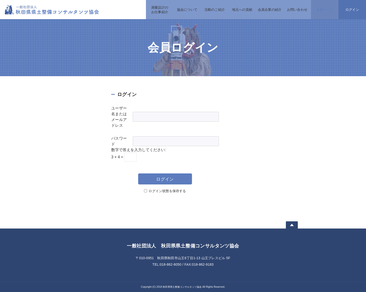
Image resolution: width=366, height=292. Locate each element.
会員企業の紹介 (270, 9)
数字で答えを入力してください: (138, 150)
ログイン (352, 9)
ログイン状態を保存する (167, 191)
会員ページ (324, 9)
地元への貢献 (242, 9)
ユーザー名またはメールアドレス (119, 116)
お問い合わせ (297, 9)
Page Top (292, 225)
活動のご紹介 (215, 9)
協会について (187, 9)
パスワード (119, 141)
